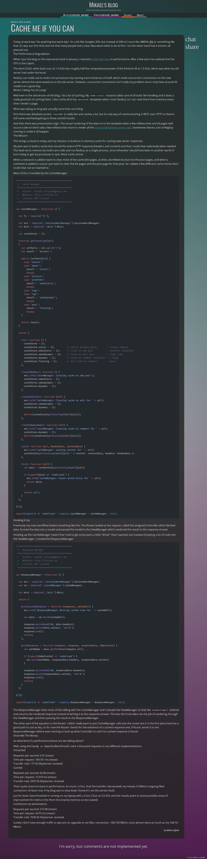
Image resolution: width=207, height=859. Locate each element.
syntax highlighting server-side (113, 127)
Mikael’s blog (103, 5)
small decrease (101, 59)
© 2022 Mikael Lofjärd (196, 857)
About (140, 15)
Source (128, 15)
